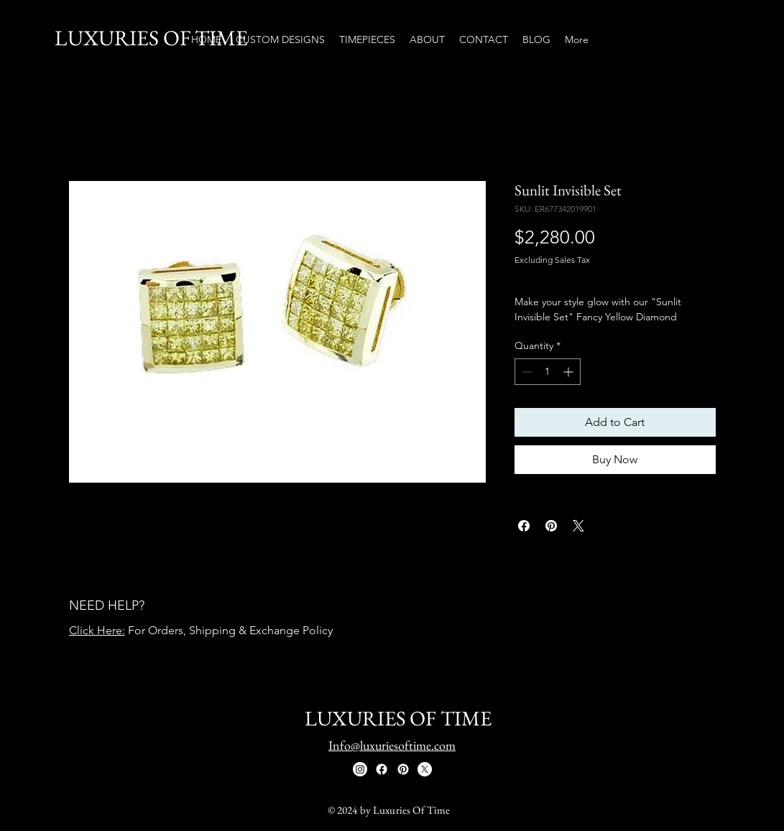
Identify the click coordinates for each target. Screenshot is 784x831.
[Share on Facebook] (523, 525)
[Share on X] (578, 525)
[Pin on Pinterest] (551, 525)
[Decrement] (526, 371)
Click (81, 630)
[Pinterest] (403, 769)
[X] (425, 769)
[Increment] (569, 371)
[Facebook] (381, 769)
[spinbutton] (548, 371)
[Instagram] (360, 769)
